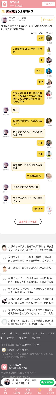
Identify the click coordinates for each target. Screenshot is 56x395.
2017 (32, 344)
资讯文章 (36, 338)
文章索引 (11, 338)
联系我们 (27, 333)
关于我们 (14, 333)
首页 (3, 333)
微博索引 (23, 338)
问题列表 (25, 344)
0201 (37, 344)
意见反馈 (40, 333)
